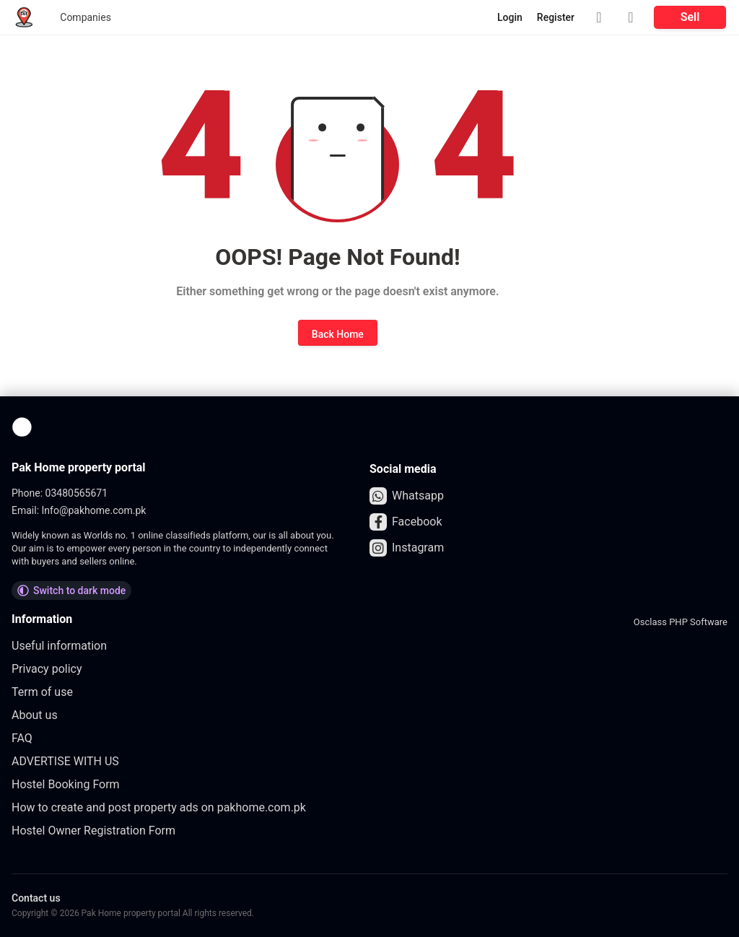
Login (509, 17)
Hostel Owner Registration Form (93, 830)
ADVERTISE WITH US (65, 761)
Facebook (406, 522)
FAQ (22, 738)
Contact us (36, 898)
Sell (690, 17)
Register (555, 17)
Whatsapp (407, 496)
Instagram (407, 548)
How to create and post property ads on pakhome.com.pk (159, 807)
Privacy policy (47, 669)
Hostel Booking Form (66, 784)
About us (35, 715)
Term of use (42, 692)
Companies (85, 17)
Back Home (338, 334)
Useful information (59, 646)
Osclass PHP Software (680, 621)
